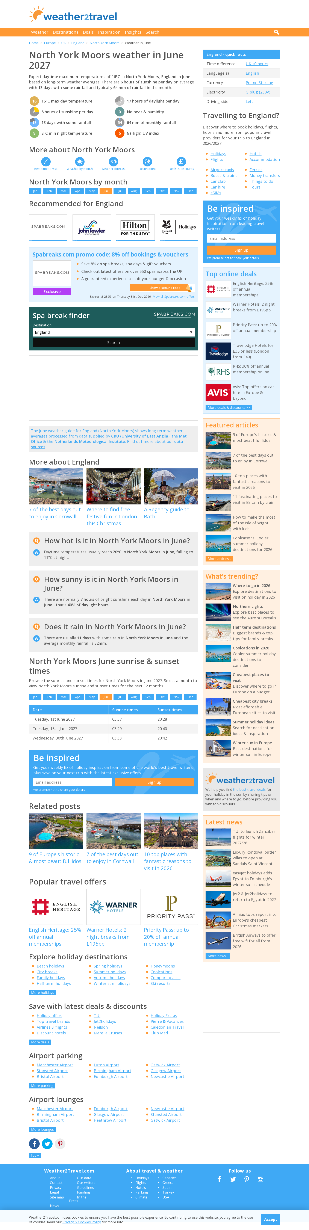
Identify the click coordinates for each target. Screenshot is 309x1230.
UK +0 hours (257, 63)
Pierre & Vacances (167, 1029)
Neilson (101, 1034)
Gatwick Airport (165, 1072)
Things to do (261, 181)
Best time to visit (46, 169)
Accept (270, 1219)
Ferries (256, 169)
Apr (77, 191)
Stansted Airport (52, 1078)
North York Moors (105, 43)
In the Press (77, 1207)
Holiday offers (49, 1023)
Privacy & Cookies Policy (81, 1222)
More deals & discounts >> (229, 407)
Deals (88, 32)
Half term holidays (54, 991)
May (92, 191)
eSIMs (216, 192)
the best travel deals (249, 789)
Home (34, 43)
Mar (63, 191)
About (55, 1185)
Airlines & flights (52, 1034)
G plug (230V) (258, 92)
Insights (133, 32)
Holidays (218, 153)
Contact (56, 1190)
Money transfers (265, 175)
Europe (50, 43)
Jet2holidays (105, 1029)
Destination (42, 333)
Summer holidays (110, 979)
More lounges (42, 1137)
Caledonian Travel (167, 1034)
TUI (97, 1023)
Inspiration (109, 32)
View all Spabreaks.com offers (174, 304)
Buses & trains (224, 175)
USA (165, 1205)
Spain (166, 1195)
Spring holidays (108, 973)
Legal (54, 1200)
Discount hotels (51, 1040)
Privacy (55, 1195)
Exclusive (52, 299)
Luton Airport (106, 1072)
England (77, 43)
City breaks (47, 979)
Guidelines (85, 1195)
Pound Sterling (259, 82)
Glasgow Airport (166, 1078)
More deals (40, 1049)
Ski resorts (161, 991)
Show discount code (163, 296)
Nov (176, 191)
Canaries (169, 1185)
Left (249, 101)
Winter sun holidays (112, 991)
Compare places (165, 985)
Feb (49, 191)
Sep (148, 191)
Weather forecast (113, 169)
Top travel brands (53, 1029)
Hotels (256, 153)
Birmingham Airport (112, 1078)
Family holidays (51, 985)
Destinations (66, 32)
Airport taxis (222, 169)
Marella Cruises (108, 1040)
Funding (83, 1200)
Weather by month (80, 169)
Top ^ (35, 1163)
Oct (162, 191)
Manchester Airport (55, 1072)
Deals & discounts (181, 169)
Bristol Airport (50, 1084)
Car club (218, 181)
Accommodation (265, 159)
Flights (217, 159)
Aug (133, 191)
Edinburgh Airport (111, 1084)
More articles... (219, 558)
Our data (84, 1185)
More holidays (42, 1000)
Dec (190, 191)
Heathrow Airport (110, 1127)
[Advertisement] (202, 14)
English (252, 73)
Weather (39, 32)
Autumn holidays (109, 985)
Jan (35, 191)
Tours (255, 187)
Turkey (168, 1200)
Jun (106, 191)
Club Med (159, 1040)
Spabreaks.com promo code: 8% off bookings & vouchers (110, 262)
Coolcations (161, 979)
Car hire (218, 187)
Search (152, 32)
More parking (42, 1093)
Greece (168, 1190)
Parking (141, 1200)
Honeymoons (163, 973)
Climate (141, 1205)
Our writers (86, 1190)
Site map (57, 1205)
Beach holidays (50, 973)
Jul (119, 191)
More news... (218, 956)
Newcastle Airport (167, 1084)
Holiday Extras (164, 1023)
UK (63, 43)
